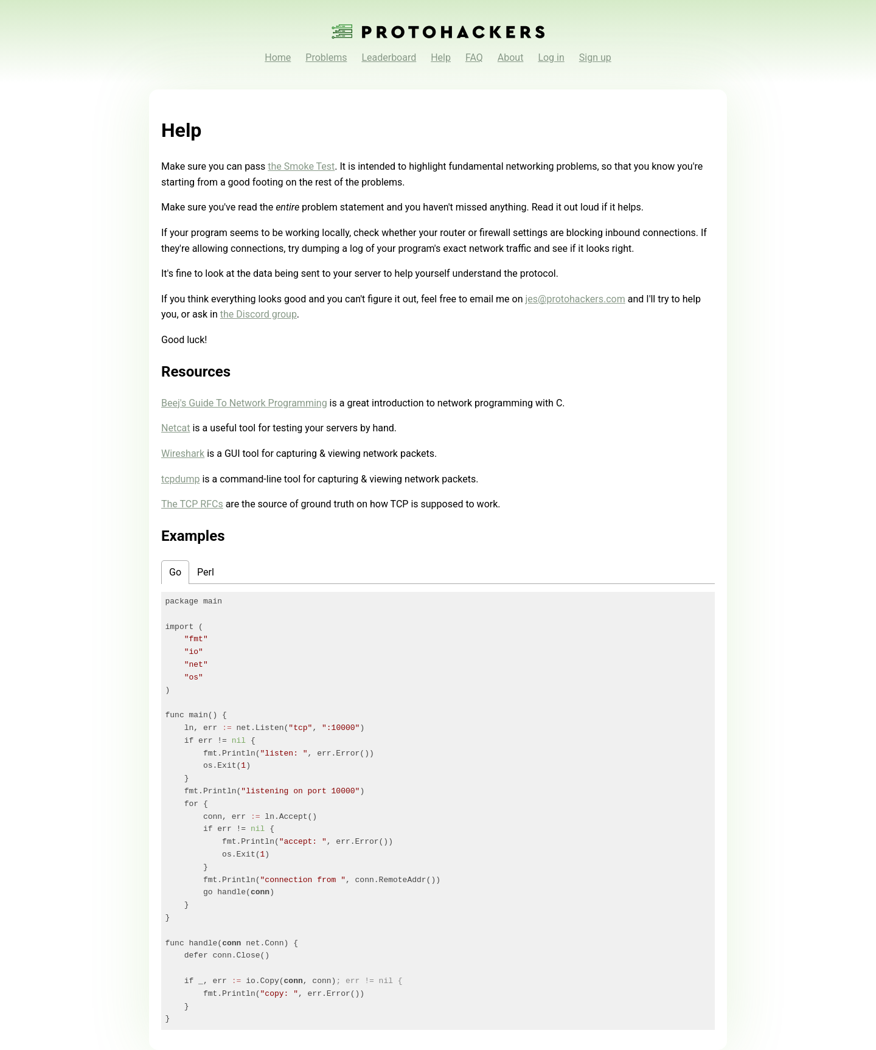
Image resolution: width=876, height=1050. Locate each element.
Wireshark (182, 453)
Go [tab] (175, 572)
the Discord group (258, 314)
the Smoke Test (301, 166)
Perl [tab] (205, 572)
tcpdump (180, 479)
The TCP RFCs (192, 504)
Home (278, 57)
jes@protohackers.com (575, 299)
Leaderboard (388, 57)
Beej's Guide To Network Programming (244, 403)
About (511, 57)
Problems (326, 57)
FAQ (474, 57)
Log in (551, 57)
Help (441, 57)
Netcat (175, 428)
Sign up (595, 57)
